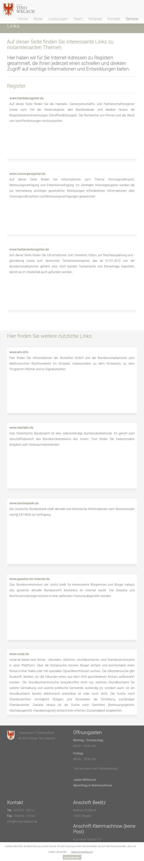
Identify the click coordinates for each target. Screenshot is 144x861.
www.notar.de (19, 654)
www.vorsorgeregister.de (27, 174)
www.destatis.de (21, 427)
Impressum (26, 733)
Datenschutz (45, 733)
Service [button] (132, 19)
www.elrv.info (18, 352)
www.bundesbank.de (23, 503)
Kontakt (113, 19)
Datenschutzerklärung (82, 852)
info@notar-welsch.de (22, 821)
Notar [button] (38, 19)
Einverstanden (72, 857)
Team (78, 19)
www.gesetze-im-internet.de (29, 579)
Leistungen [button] (58, 19)
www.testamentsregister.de (29, 249)
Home (23, 19)
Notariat (95, 19)
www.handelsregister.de (26, 98)
